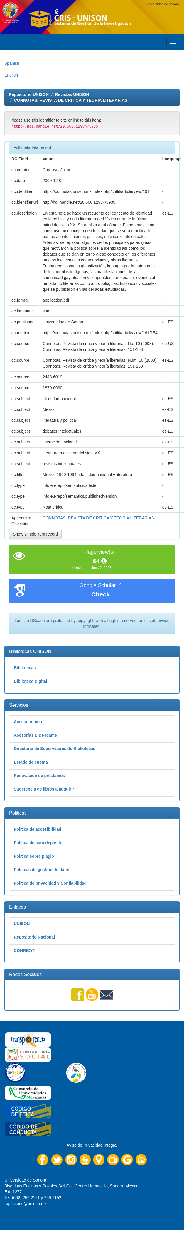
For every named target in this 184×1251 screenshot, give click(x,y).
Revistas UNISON (72, 94)
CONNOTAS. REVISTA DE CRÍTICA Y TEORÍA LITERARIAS (70, 100)
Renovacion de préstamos (39, 775)
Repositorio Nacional (34, 937)
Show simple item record (35, 534)
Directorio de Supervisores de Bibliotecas (54, 748)
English (11, 75)
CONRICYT (24, 950)
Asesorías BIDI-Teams (35, 735)
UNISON (22, 923)
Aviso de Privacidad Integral (92, 1145)
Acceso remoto (28, 721)
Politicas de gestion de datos (42, 869)
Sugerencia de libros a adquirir (44, 789)
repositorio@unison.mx (25, 1203)
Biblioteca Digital (30, 681)
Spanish (11, 63)
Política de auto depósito (38, 842)
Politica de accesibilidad (37, 829)
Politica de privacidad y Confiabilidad (50, 883)
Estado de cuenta (31, 762)
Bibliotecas (25, 667)
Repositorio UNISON (29, 94)
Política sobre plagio (34, 856)
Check (100, 594)
